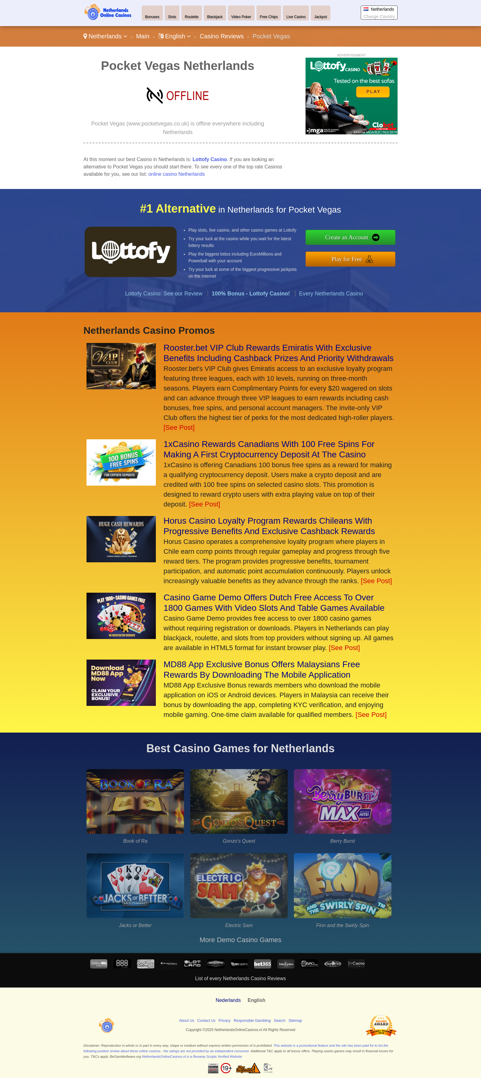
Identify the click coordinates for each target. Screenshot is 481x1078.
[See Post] (179, 427)
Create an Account (376, 241)
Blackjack (215, 17)
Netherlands (105, 36)
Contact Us (206, 1020)
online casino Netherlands (176, 174)
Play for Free (376, 255)
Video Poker (241, 17)
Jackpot (320, 17)
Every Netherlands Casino (331, 322)
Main (142, 36)
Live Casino (296, 17)
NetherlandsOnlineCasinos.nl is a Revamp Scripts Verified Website (192, 1056)
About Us (186, 1020)
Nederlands (228, 1000)
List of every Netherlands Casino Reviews (240, 978)
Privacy (224, 1020)
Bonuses (152, 17)
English (174, 36)
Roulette (191, 17)
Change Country (379, 16)
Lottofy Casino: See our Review (163, 322)
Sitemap (295, 1020)
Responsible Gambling (252, 1020)
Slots (172, 17)
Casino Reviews (222, 36)
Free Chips (269, 17)
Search (279, 1020)
